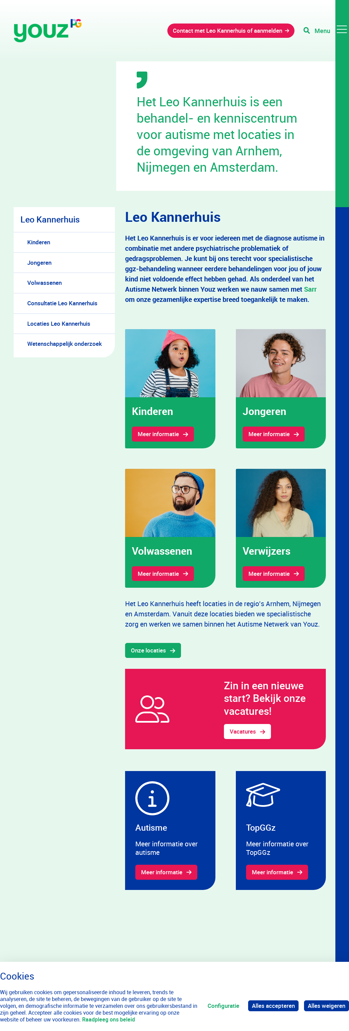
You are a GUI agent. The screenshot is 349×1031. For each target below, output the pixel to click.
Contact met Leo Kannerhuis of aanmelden (227, 30)
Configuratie (223, 1006)
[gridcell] (170, 388)
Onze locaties (148, 650)
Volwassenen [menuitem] (44, 283)
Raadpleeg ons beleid (108, 1019)
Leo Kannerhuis (50, 219)
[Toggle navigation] (326, 31)
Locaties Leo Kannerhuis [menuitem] (58, 323)
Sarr (310, 289)
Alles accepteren (273, 1006)
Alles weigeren (326, 1006)
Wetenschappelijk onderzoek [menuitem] (64, 344)
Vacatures (243, 731)
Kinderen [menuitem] (38, 242)
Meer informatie (158, 434)
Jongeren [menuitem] (39, 262)
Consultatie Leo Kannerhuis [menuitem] (62, 303)
